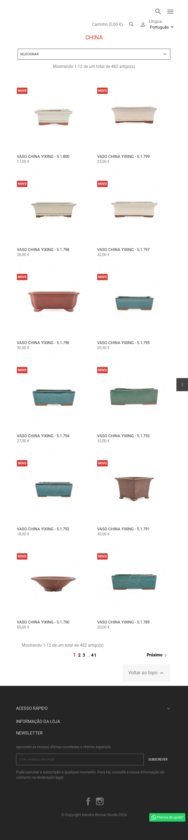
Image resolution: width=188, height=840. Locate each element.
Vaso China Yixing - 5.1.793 (123, 436)
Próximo (158, 655)
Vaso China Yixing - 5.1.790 (43, 622)
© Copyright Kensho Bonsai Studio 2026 (94, 815)
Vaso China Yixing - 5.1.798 (43, 249)
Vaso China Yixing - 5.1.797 (123, 249)
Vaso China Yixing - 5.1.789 (123, 622)
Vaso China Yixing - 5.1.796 (43, 342)
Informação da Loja (38, 721)
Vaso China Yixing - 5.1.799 (123, 156)
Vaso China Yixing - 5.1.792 (43, 529)
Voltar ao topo (146, 673)
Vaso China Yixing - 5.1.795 (123, 342)
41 (94, 655)
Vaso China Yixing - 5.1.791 (123, 529)
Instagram (100, 801)
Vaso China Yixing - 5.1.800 (43, 156)
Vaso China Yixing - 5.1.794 (43, 436)
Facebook (88, 801)
